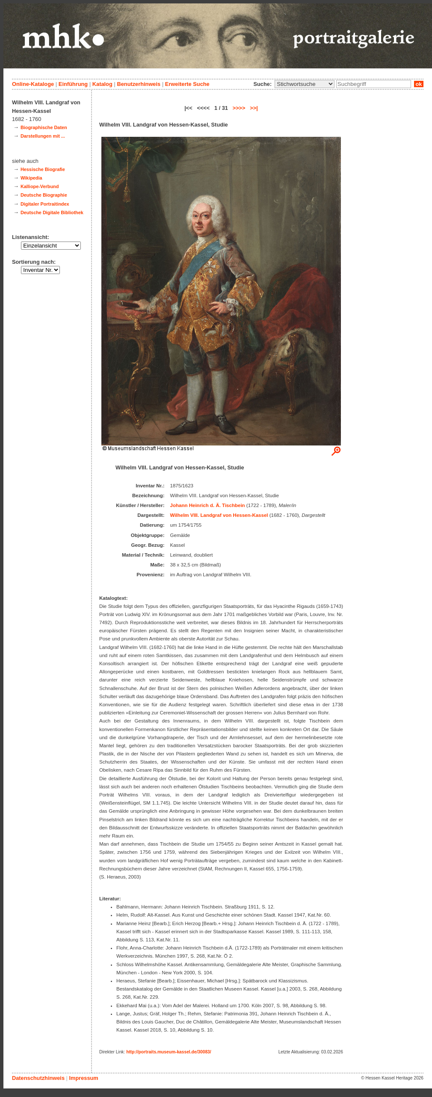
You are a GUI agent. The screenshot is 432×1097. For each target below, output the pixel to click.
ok (418, 84)
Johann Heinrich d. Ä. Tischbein (207, 505)
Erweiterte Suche (187, 84)
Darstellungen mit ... (43, 136)
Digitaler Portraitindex (45, 203)
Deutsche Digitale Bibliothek (52, 212)
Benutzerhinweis (138, 84)
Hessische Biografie (43, 169)
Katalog (102, 84)
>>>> (239, 108)
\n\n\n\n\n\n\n (304, 84)
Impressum (83, 1078)
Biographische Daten (44, 127)
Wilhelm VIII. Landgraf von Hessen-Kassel (219, 515)
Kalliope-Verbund (40, 186)
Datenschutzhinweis (38, 1078)
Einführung (73, 84)
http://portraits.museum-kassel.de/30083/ (168, 1052)
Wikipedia (31, 177)
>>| (254, 108)
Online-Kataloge (33, 84)
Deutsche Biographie (44, 195)
